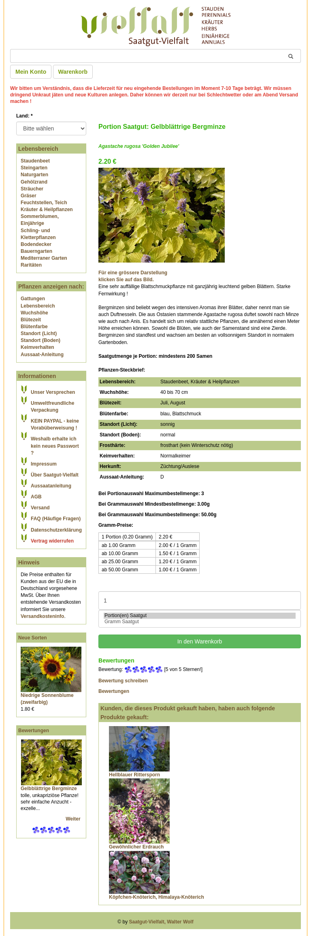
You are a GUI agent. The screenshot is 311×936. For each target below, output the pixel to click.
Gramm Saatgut (200, 622)
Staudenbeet (35, 161)
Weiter (74, 819)
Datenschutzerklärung (56, 530)
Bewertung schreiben (123, 681)
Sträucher (32, 189)
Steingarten (34, 168)
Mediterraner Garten (44, 258)
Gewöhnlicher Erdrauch (136, 847)
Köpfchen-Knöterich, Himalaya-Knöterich (156, 897)
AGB (36, 497)
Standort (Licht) (39, 333)
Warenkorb (73, 71)
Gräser (28, 196)
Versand (40, 508)
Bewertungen (33, 730)
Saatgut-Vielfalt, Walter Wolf (161, 922)
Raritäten (31, 265)
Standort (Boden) (40, 340)
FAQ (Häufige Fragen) (56, 518)
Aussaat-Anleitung (42, 354)
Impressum (44, 464)
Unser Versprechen (53, 392)
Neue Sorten (32, 638)
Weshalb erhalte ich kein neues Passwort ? (55, 445)
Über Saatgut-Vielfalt (55, 475)
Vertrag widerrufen (52, 541)
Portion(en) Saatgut (200, 616)
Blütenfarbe (34, 326)
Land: (24, 116)
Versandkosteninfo (42, 616)
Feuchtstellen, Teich (44, 202)
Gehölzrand (34, 182)
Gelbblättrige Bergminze (49, 788)
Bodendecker (36, 244)
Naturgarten (34, 174)
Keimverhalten (37, 347)
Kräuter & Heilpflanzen (47, 209)
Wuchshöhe (34, 313)
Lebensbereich (38, 306)
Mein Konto (30, 71)
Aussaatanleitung (51, 486)
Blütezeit (31, 320)
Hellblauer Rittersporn (134, 775)
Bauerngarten (36, 251)
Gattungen (33, 298)
